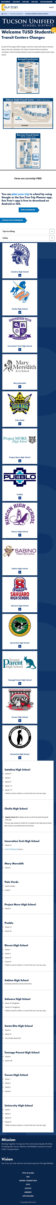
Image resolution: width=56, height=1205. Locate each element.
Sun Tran (16, 2)
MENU (51, 7)
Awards (28, 1192)
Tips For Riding (9, 231)
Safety (5, 238)
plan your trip (20, 194)
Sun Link (25, 2)
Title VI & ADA (28, 1173)
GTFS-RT (28, 1188)
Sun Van (34, 2)
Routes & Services (16, 14)
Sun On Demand (46, 2)
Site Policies (28, 1196)
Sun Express (5, 2)
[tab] (28, 231)
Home (4, 14)
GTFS (28, 1184)
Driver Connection (28, 1180)
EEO (28, 1177)
